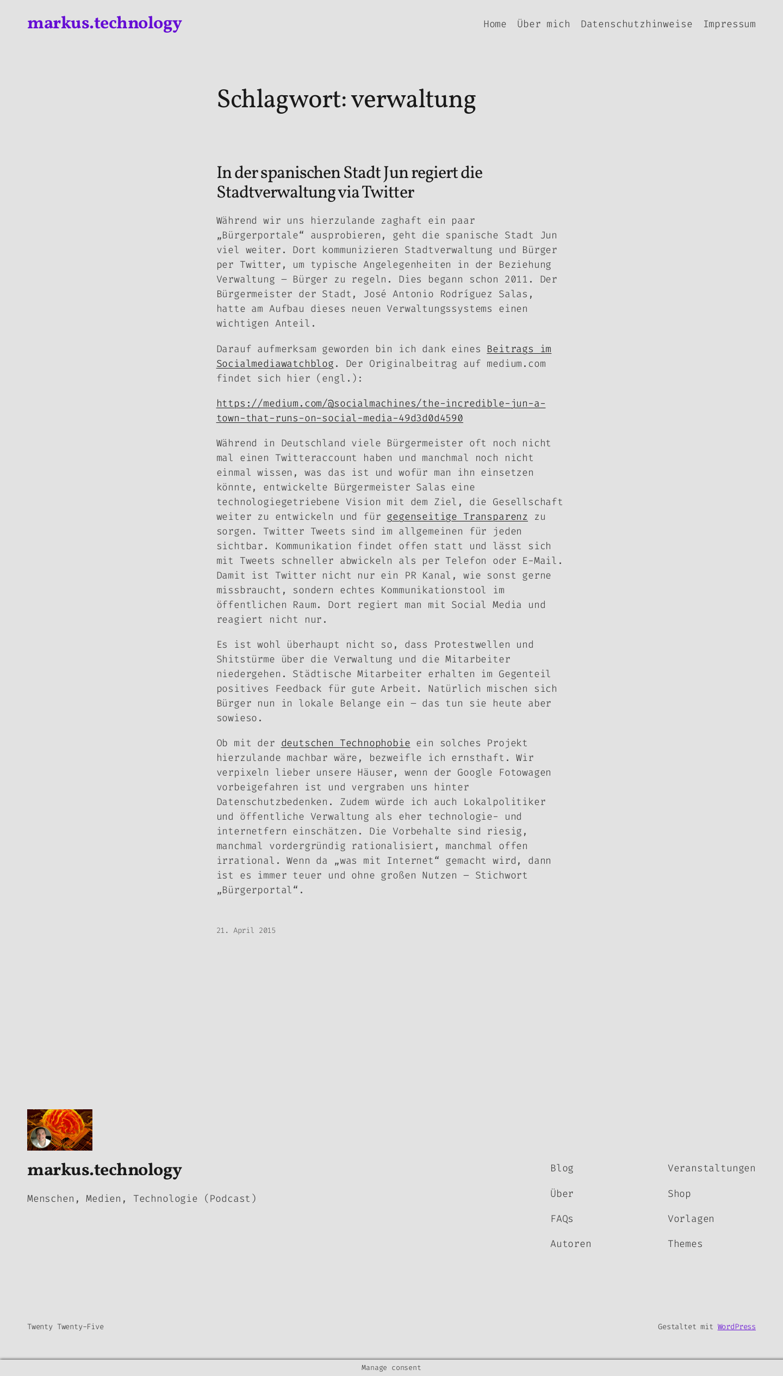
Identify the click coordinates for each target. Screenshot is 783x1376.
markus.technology (104, 24)
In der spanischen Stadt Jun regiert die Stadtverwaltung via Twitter (349, 183)
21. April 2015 (246, 930)
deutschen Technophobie (346, 743)
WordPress (737, 1327)
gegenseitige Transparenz (457, 516)
